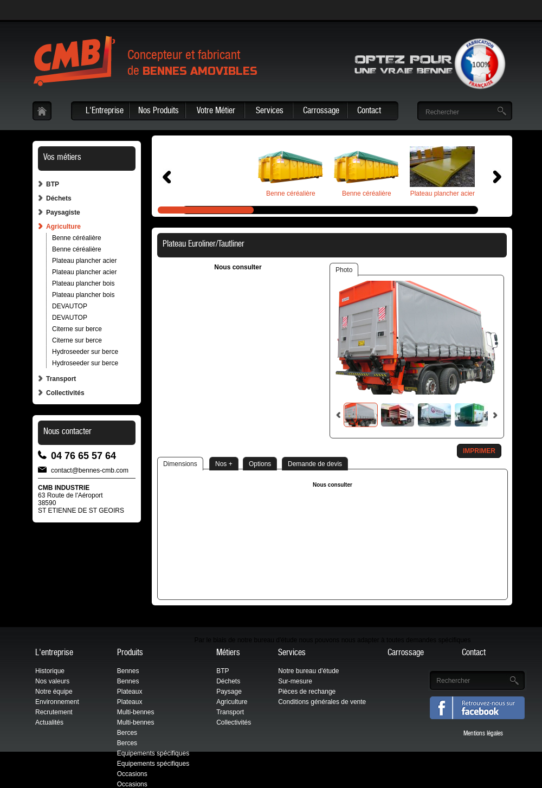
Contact (369, 111)
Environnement (57, 702)
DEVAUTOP (69, 306)
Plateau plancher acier (84, 260)
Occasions (132, 774)
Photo (343, 270)
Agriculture (63, 226)
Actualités (49, 722)
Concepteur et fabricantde (192, 64)
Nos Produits (158, 111)
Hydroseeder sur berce (85, 352)
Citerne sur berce (77, 329)
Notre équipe (54, 691)
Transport (61, 379)
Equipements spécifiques (153, 753)
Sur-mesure (295, 681)
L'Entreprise (105, 111)
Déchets (59, 198)
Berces (127, 733)
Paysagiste (63, 212)
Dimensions (180, 464)
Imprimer (479, 451)
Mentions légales (483, 734)
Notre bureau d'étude (308, 671)
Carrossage (321, 111)
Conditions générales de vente (322, 702)
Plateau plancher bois (83, 283)
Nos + (224, 464)
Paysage (229, 691)
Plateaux (130, 691)
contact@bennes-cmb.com (89, 470)
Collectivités (65, 393)
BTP (52, 184)
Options (260, 464)
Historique (49, 671)
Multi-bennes (135, 712)
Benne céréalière (76, 238)
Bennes (128, 671)
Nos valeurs (52, 681)
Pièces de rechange (306, 691)
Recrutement (54, 712)
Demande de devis (315, 464)
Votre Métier (216, 111)
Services (269, 111)
